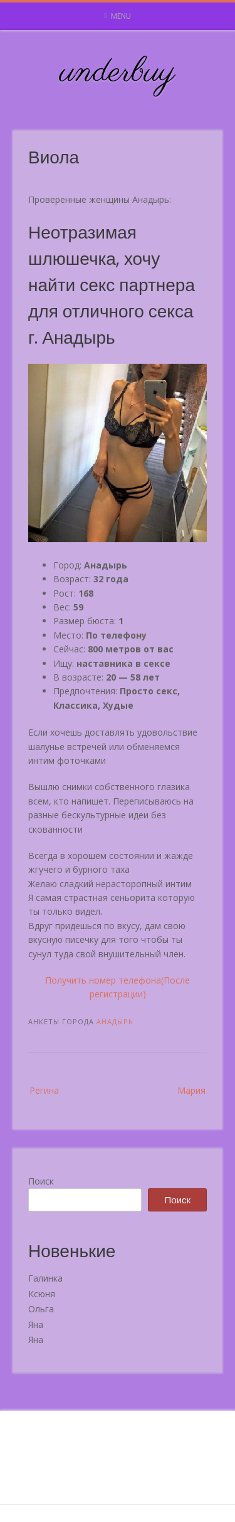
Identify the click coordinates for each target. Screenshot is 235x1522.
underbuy (117, 72)
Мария (191, 1090)
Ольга (41, 1309)
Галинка (45, 1278)
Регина (44, 1090)
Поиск (41, 1181)
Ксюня (41, 1294)
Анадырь (115, 1021)
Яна (35, 1324)
